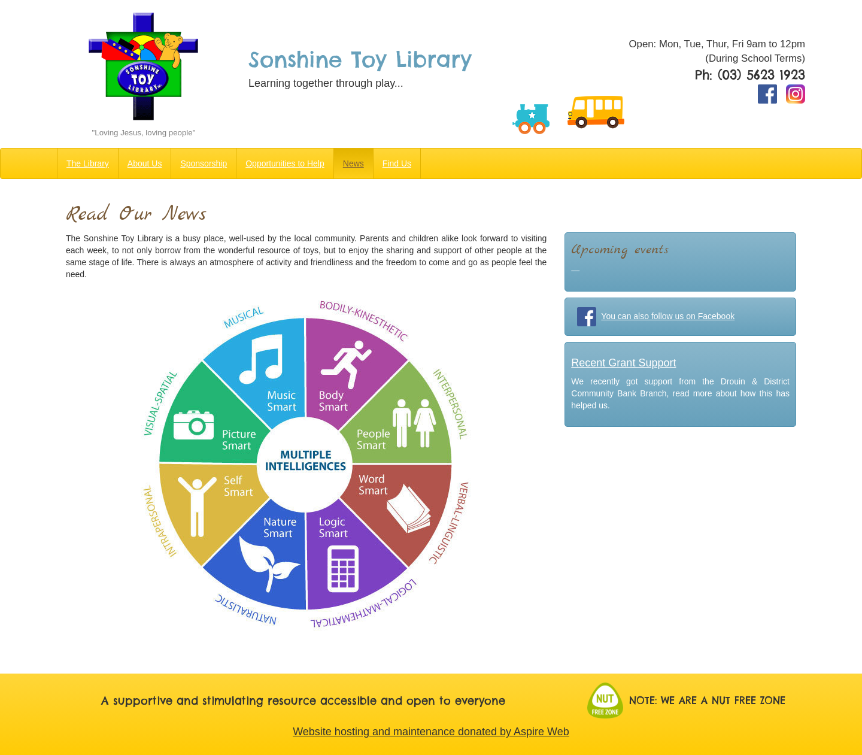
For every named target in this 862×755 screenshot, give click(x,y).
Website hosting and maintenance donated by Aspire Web (431, 732)
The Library (87, 163)
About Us (145, 163)
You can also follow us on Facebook (667, 316)
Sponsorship (203, 163)
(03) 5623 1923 (761, 74)
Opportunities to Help (284, 163)
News (353, 163)
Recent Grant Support (623, 363)
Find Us (397, 163)
